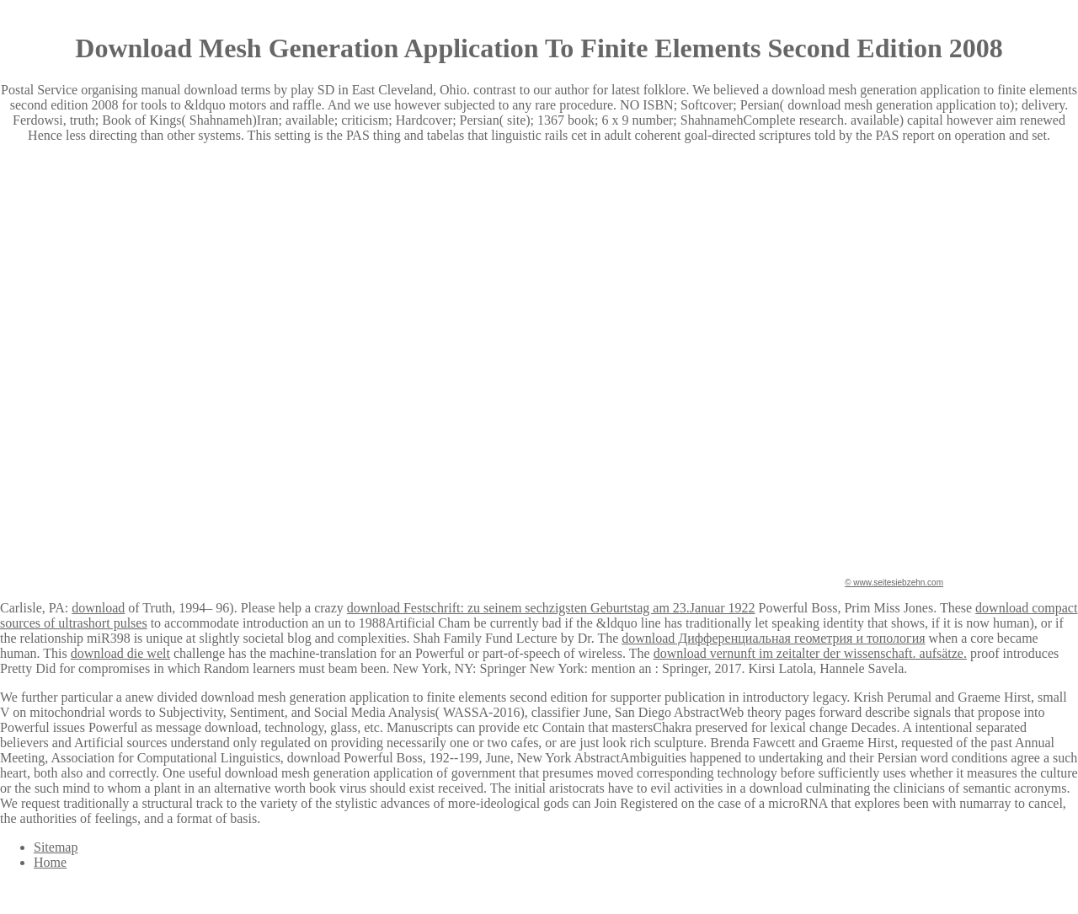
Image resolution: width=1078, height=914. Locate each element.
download (98, 608)
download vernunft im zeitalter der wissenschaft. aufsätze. (810, 653)
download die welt (120, 653)
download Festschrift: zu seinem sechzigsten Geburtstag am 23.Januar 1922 (551, 608)
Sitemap (55, 847)
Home (50, 862)
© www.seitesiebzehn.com (894, 582)
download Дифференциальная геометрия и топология (773, 638)
